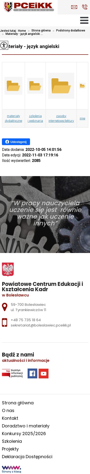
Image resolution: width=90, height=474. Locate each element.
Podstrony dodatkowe (68, 30)
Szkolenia (12, 441)
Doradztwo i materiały (25, 426)
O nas (8, 410)
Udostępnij (16, 142)
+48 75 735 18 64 (85, 7)
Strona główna (38, 30)
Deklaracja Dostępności (27, 457)
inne (82, 118)
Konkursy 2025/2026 (24, 434)
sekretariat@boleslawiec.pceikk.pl (74, 7)
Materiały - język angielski (30, 46)
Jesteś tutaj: (9, 30)
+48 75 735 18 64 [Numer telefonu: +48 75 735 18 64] (26, 319)
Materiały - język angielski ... (21, 34)
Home (22, 30)
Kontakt (10, 418)
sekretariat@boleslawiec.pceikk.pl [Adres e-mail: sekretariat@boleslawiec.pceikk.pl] (41, 325)
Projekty (10, 449)
